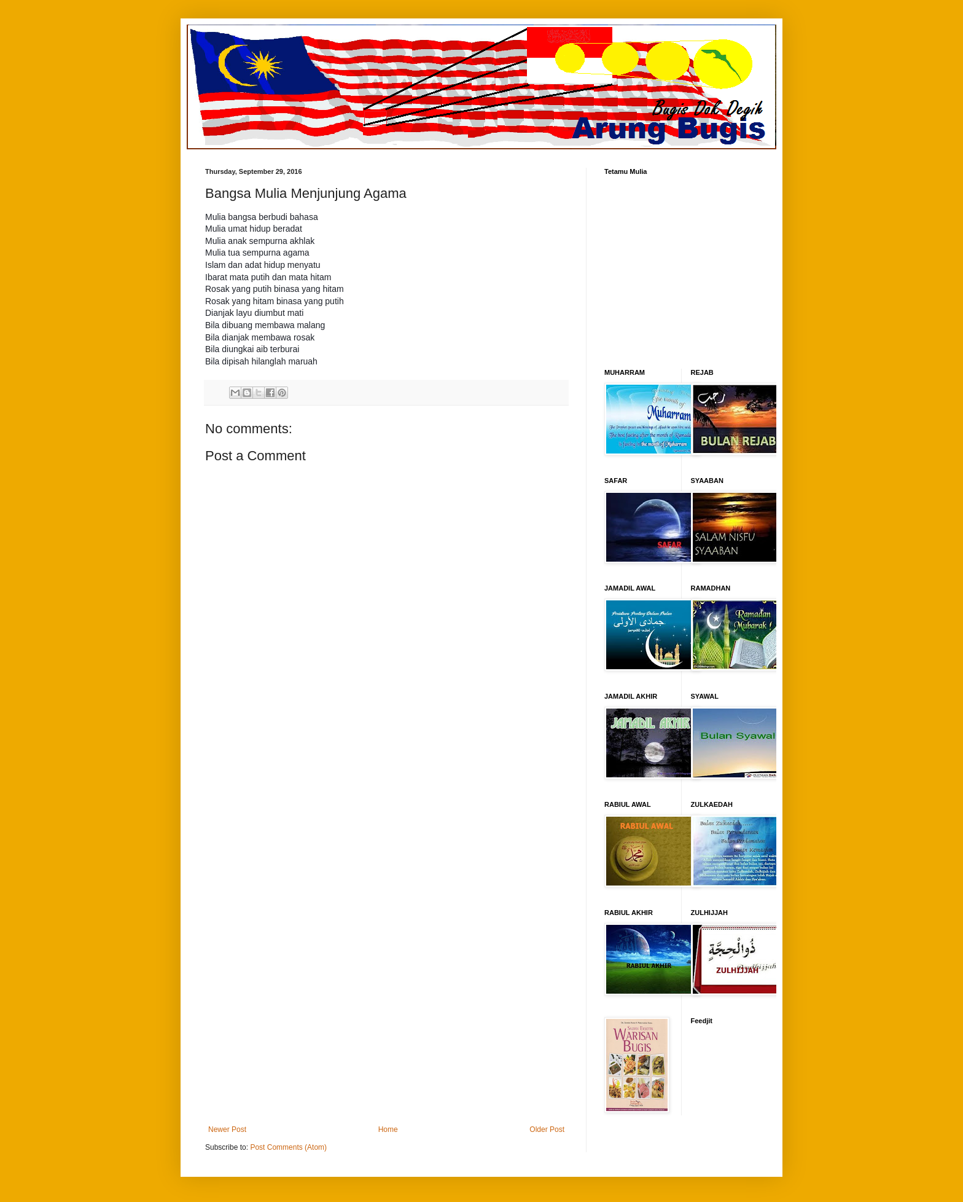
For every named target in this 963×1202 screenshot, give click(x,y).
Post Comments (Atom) (288, 1147)
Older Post (546, 1129)
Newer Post (227, 1129)
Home (388, 1129)
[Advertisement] (386, 925)
